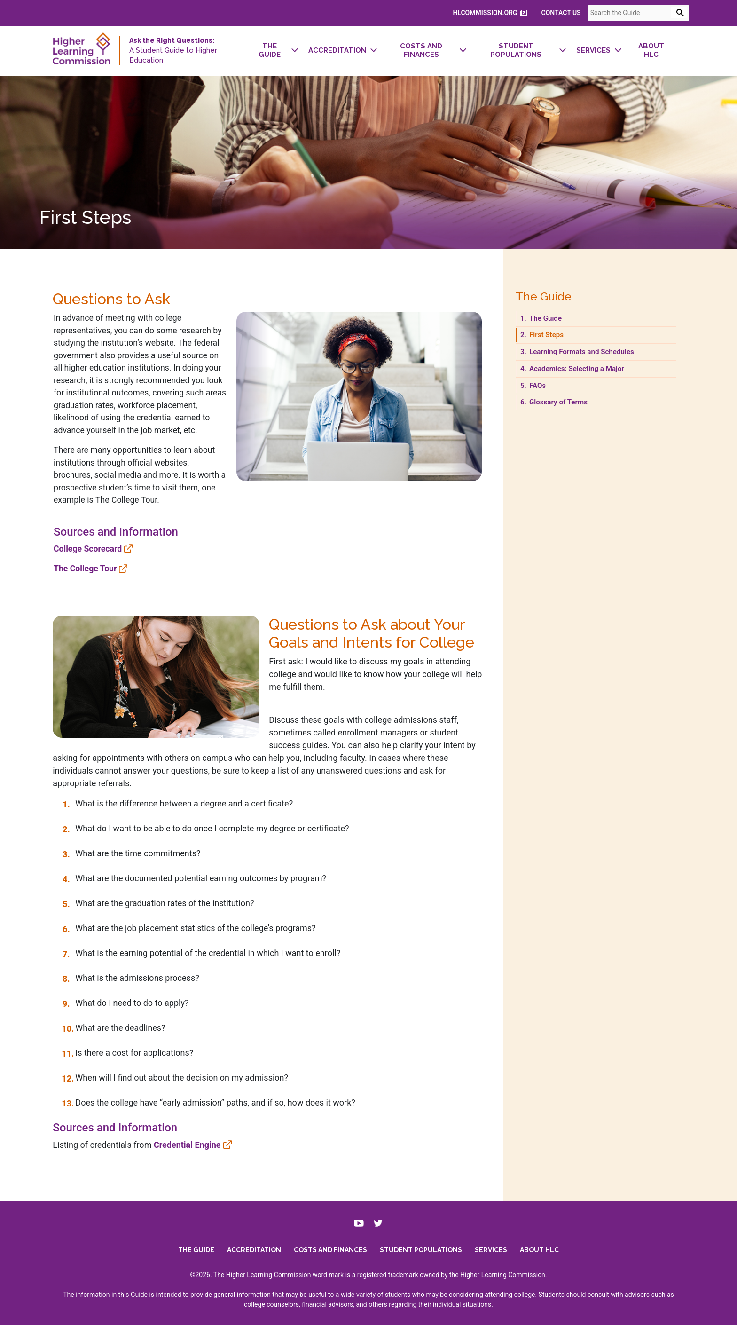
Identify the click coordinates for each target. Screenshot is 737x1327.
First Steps (553, 340)
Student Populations (421, 1252)
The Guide (552, 323)
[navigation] (461, 51)
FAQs (544, 390)
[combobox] (651, 13)
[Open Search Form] (692, 12)
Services (491, 1252)
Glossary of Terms (565, 407)
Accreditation (254, 1252)
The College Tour (71, 578)
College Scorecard (74, 558)
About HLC (539, 1252)
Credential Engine (172, 1141)
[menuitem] (261, 51)
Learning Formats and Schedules (588, 357)
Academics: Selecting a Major (583, 374)
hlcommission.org (503, 13)
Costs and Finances (330, 1252)
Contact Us (574, 12)
